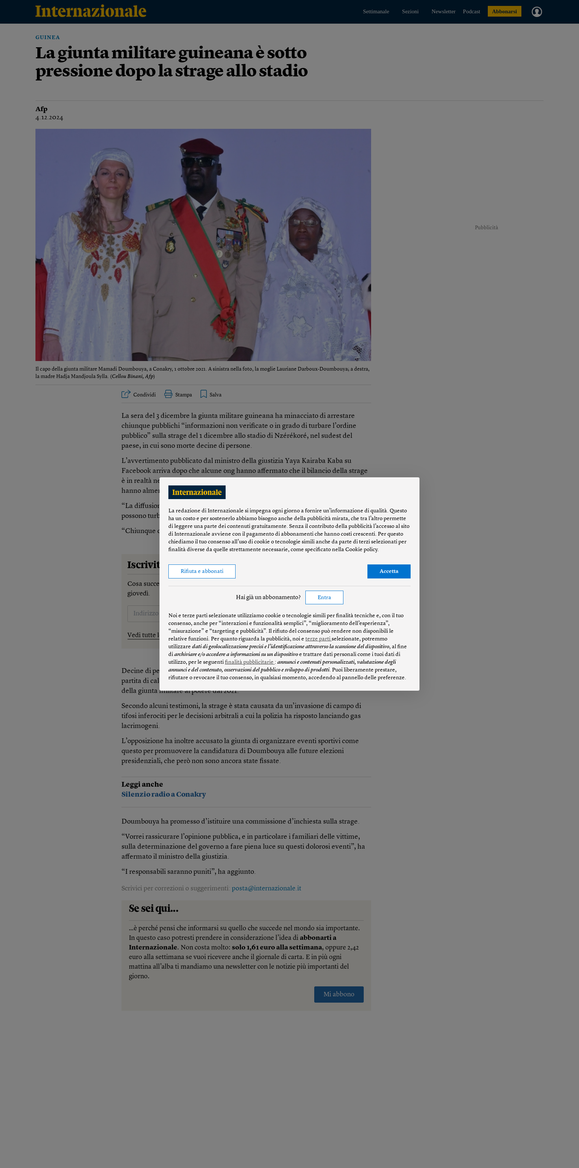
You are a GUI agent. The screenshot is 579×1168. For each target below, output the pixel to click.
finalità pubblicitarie (250, 662)
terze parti (318, 639)
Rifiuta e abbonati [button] (202, 571)
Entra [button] (324, 598)
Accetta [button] (389, 571)
